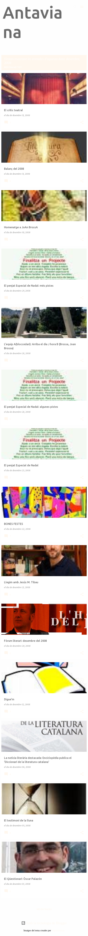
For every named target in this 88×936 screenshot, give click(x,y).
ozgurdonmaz (58, 930)
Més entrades (44, 909)
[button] (82, 122)
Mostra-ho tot (13, 67)
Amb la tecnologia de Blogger (44, 923)
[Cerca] (75, 7)
